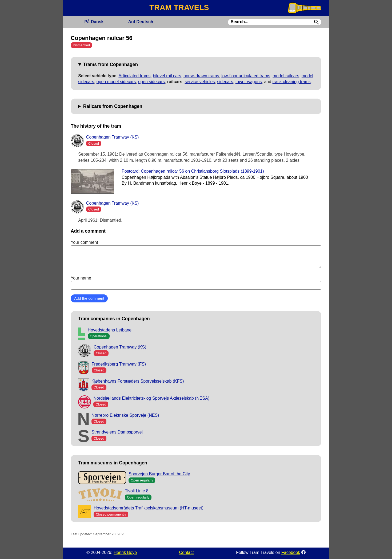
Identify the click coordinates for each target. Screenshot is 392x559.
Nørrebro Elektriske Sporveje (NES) (125, 415)
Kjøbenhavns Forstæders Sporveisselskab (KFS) (137, 381)
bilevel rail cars (167, 76)
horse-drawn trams (201, 76)
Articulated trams (134, 76)
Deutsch (140, 21)
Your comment (196, 254)
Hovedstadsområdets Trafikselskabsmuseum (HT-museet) (148, 508)
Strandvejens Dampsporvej (117, 432)
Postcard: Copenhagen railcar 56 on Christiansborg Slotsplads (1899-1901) (193, 171)
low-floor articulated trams (245, 76)
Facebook (290, 552)
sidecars (225, 81)
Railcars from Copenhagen (112, 106)
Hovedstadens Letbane (110, 330)
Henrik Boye (125, 552)
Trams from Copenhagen (110, 64)
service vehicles (200, 81)
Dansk (93, 21)
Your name (196, 283)
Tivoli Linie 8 (136, 491)
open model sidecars (116, 81)
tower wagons (248, 81)
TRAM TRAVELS (179, 7)
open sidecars (151, 81)
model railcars (286, 76)
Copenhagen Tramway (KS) (112, 137)
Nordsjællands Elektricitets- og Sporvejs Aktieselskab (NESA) (151, 398)
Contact (186, 552)
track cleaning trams (292, 81)
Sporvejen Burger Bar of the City (159, 474)
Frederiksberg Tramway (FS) (119, 364)
